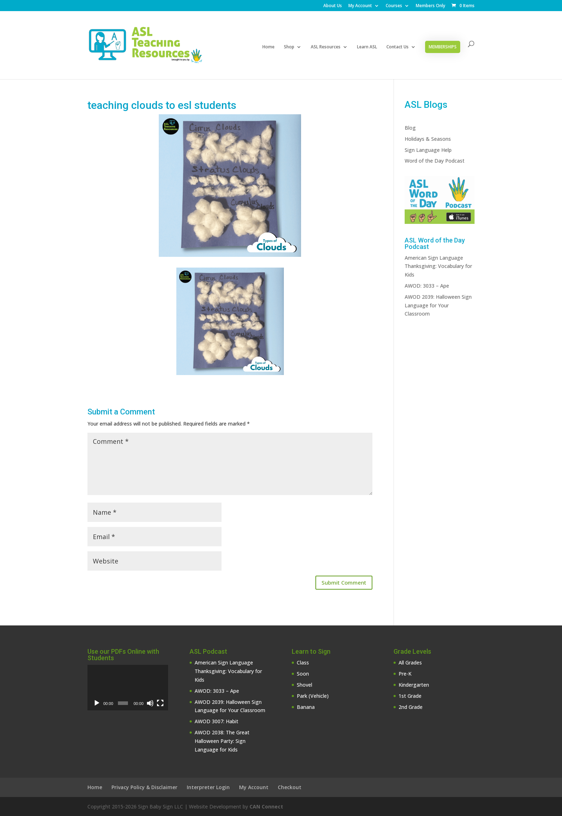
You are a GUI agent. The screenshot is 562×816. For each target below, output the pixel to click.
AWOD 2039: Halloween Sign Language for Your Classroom (438, 305)
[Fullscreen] (160, 703)
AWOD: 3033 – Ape (427, 285)
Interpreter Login (208, 787)
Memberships (443, 47)
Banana (306, 707)
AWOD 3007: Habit (216, 721)
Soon (303, 673)
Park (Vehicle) (313, 695)
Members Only (430, 6)
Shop (289, 47)
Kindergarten (414, 684)
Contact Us (397, 47)
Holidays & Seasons (428, 138)
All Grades (410, 662)
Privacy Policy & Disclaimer (144, 787)
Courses (394, 6)
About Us (332, 6)
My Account (360, 6)
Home (268, 47)
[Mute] (150, 703)
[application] (127, 687)
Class (303, 662)
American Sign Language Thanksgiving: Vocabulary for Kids (438, 266)
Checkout (289, 787)
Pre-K (405, 673)
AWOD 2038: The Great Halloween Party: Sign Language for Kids (222, 741)
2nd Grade (411, 707)
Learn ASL (367, 47)
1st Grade (410, 695)
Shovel (304, 684)
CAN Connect (266, 806)
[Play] (96, 703)
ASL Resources (325, 47)
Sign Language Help (428, 150)
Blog (410, 127)
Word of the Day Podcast (435, 160)
